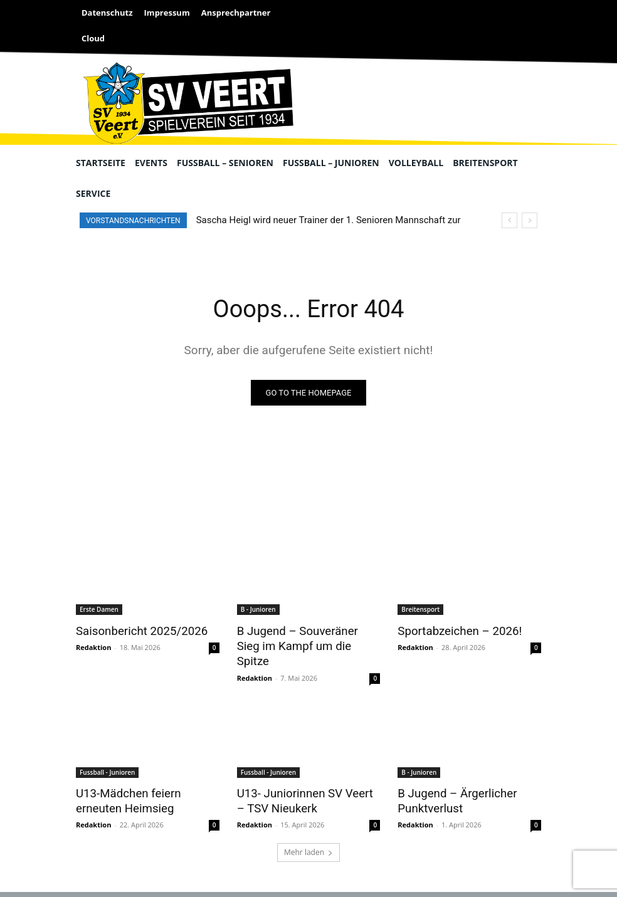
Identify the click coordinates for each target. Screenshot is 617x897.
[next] (529, 220)
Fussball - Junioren (107, 754)
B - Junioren (258, 610)
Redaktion (93, 646)
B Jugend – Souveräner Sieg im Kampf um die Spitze (304, 637)
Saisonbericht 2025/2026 (136, 630)
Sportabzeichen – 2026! (454, 630)
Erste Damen (99, 610)
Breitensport (420, 610)
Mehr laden (308, 831)
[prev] (509, 220)
